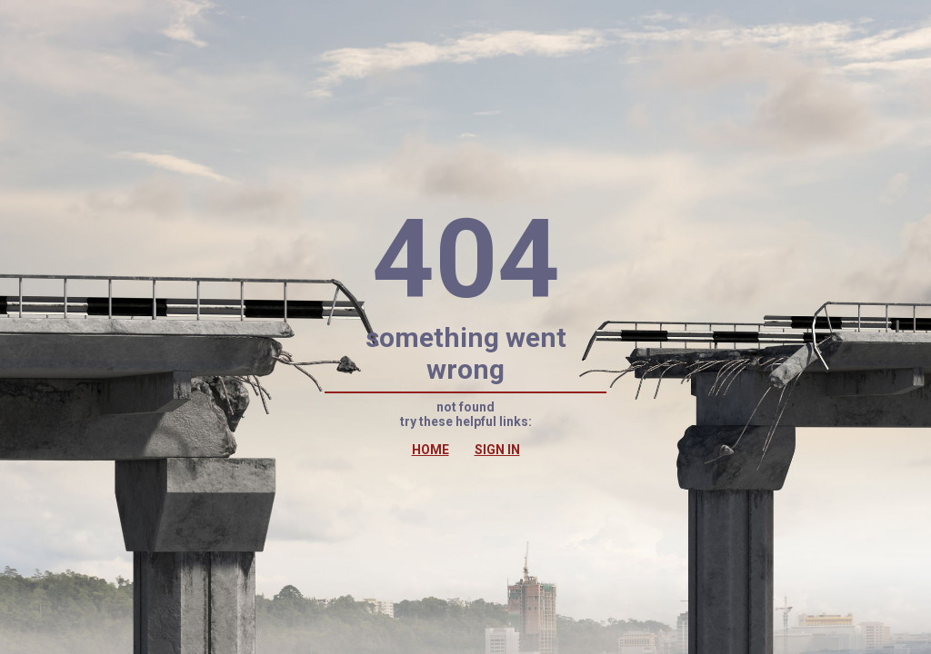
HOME (430, 449)
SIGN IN (497, 449)
